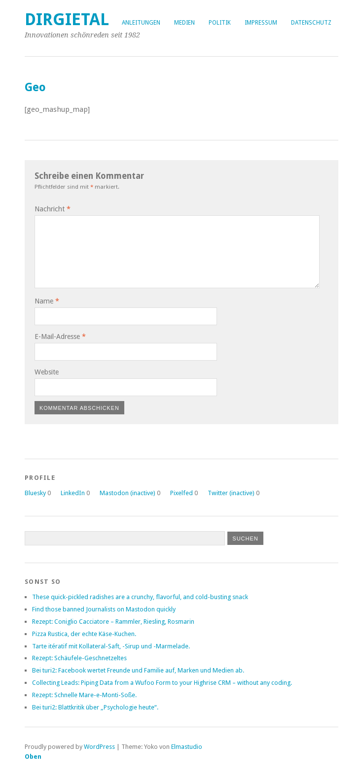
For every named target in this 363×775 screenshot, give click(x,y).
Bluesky (35, 493)
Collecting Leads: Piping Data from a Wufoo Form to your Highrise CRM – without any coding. (162, 682)
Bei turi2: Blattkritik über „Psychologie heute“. (95, 707)
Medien (184, 22)
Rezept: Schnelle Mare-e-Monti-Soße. (84, 695)
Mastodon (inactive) (127, 493)
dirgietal (67, 19)
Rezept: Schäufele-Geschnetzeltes (79, 658)
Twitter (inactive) (231, 493)
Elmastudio (186, 746)
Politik (220, 22)
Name (47, 301)
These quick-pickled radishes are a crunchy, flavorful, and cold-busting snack (140, 597)
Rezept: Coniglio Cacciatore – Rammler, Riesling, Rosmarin (113, 621)
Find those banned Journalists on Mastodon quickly (104, 609)
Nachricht (53, 209)
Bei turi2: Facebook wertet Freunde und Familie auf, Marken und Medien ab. (138, 670)
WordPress (99, 746)
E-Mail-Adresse (60, 336)
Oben (33, 756)
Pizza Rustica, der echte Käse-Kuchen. (84, 634)
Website (47, 372)
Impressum (261, 22)
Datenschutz (311, 22)
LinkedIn (73, 493)
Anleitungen (141, 22)
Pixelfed (181, 493)
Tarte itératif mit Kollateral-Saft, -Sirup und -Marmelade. (111, 646)
